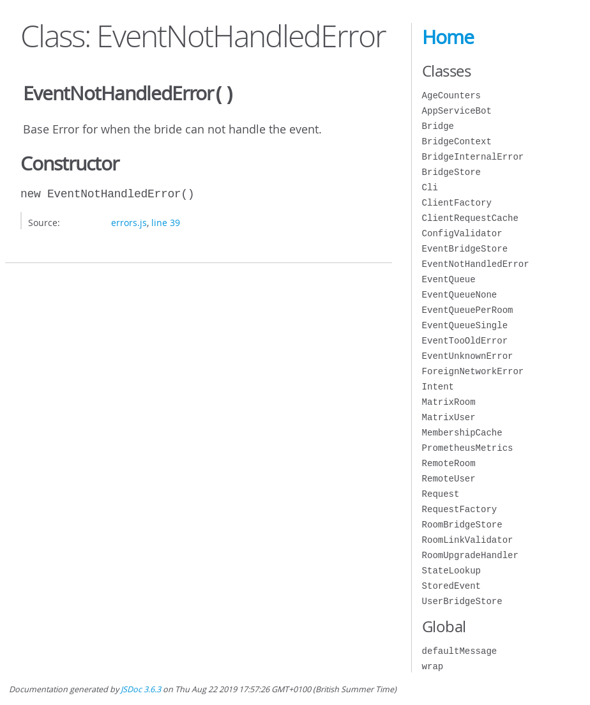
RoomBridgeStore (462, 525)
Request (441, 494)
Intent (438, 387)
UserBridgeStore (462, 601)
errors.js (129, 221)
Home (448, 37)
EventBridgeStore (465, 249)
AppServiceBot (457, 111)
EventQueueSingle (465, 325)
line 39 (165, 221)
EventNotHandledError (475, 264)
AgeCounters (451, 95)
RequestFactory (459, 509)
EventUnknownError (467, 356)
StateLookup (451, 571)
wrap (433, 666)
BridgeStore (451, 172)
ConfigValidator (462, 233)
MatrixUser (449, 417)
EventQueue (449, 279)
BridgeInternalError (473, 157)
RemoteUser (449, 479)
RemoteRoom (449, 463)
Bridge (438, 126)
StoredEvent (451, 586)
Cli (430, 187)
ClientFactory (457, 203)
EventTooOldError (465, 341)
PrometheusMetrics (467, 448)
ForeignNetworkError (473, 371)
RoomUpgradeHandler (470, 555)
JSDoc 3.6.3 (141, 689)
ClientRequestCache (470, 218)
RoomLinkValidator (467, 540)
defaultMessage (459, 651)
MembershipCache (462, 433)
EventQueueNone (459, 295)
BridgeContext (457, 141)
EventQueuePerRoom (467, 310)
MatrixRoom (449, 402)
